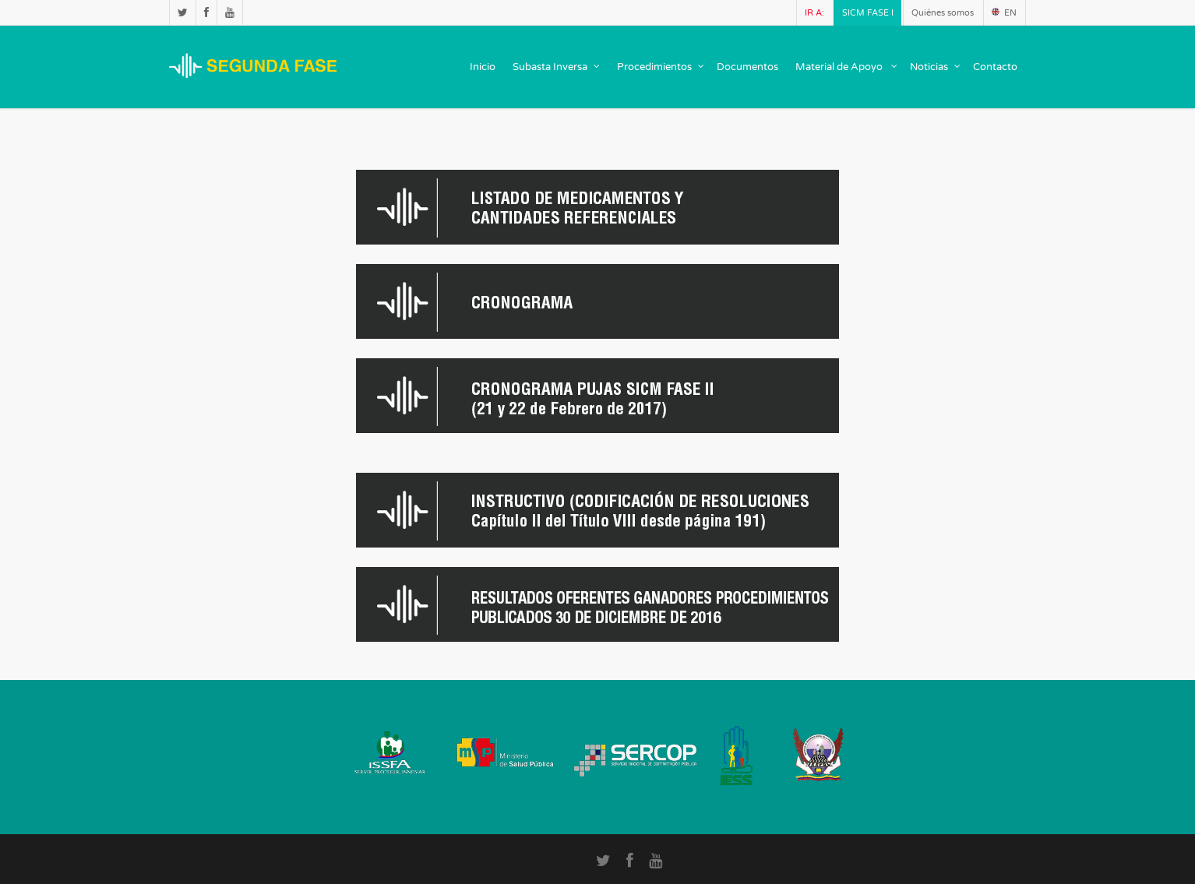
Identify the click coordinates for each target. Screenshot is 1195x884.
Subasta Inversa (557, 67)
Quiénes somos (942, 13)
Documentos (747, 67)
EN (1004, 13)
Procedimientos (661, 67)
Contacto (995, 67)
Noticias (936, 67)
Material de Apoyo (847, 67)
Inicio (482, 67)
